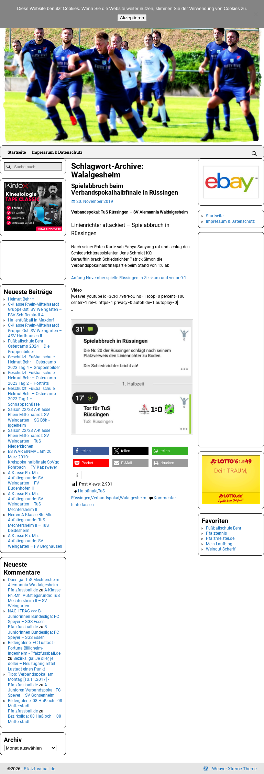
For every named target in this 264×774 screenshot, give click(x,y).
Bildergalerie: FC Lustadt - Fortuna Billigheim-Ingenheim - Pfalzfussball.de (34, 647)
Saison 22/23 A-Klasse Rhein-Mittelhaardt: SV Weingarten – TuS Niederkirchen (29, 437)
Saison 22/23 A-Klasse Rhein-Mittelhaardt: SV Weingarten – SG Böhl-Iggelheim (29, 416)
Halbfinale (87, 491)
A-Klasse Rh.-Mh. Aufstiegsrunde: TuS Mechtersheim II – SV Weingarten (34, 597)
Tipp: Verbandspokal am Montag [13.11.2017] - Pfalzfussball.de (31, 679)
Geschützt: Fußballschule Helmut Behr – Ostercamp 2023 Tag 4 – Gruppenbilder (34, 361)
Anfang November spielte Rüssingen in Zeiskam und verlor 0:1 (128, 277)
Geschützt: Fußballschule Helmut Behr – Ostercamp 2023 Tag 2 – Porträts (32, 377)
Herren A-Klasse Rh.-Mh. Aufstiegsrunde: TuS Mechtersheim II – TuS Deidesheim (30, 522)
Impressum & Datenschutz (57, 152)
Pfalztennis (216, 533)
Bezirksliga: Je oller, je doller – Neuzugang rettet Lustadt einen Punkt (31, 663)
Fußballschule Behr (223, 528)
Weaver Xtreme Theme (234, 768)
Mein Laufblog (219, 544)
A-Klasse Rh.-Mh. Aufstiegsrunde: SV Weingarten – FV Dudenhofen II (25, 480)
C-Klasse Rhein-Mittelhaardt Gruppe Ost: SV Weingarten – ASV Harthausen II (35, 330)
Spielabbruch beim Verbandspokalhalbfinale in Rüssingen (124, 189)
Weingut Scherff (220, 549)
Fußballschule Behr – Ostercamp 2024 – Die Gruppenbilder (29, 345)
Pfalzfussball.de (39, 768)
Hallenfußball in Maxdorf (31, 319)
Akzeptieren (132, 17)
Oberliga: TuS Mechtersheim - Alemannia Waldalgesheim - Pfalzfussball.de (35, 584)
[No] (255, 14)
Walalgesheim (133, 497)
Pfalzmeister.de (220, 538)
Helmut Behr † (21, 298)
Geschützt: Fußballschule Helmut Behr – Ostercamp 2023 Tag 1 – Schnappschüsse (32, 395)
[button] (91, 451)
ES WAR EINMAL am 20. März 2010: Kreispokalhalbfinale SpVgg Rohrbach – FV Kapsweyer (33, 459)
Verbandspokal (105, 497)
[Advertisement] (38, 258)
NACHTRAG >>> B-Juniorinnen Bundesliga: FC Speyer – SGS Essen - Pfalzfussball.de (33, 618)
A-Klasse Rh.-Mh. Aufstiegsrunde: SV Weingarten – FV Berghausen (35, 540)
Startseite (17, 152)
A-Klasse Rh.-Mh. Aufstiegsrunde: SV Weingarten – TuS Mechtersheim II (25, 501)
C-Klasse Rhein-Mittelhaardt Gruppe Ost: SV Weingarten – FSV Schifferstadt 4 (35, 309)
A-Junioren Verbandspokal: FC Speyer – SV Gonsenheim (34, 689)
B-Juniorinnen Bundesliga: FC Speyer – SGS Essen (33, 632)
